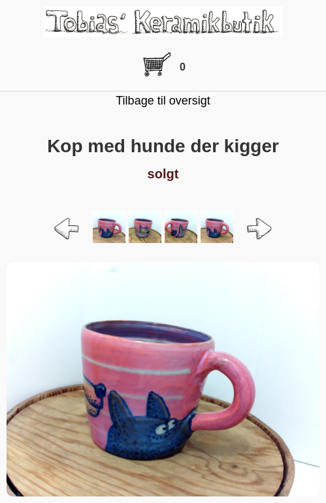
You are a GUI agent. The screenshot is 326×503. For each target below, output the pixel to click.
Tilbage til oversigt (163, 100)
